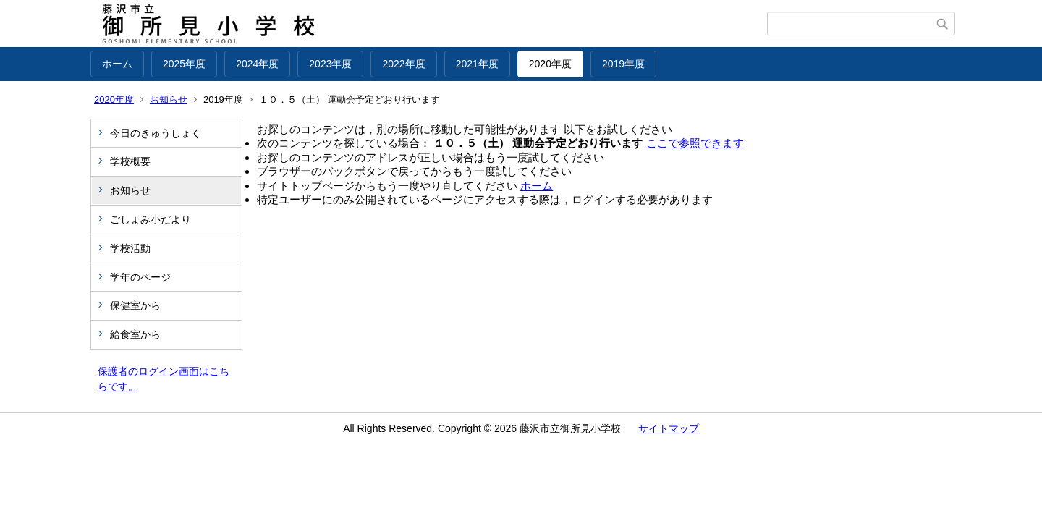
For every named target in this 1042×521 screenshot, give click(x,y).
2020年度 (550, 63)
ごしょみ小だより (150, 219)
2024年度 (257, 63)
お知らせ (168, 99)
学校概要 (130, 161)
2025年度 (184, 63)
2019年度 (623, 63)
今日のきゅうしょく (155, 133)
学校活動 (130, 248)
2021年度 (477, 63)
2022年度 (403, 63)
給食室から (135, 334)
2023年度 (330, 63)
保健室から (135, 305)
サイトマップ (668, 428)
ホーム (117, 63)
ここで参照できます (695, 143)
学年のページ (140, 277)
